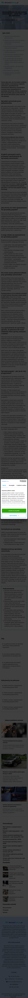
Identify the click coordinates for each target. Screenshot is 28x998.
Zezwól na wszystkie (14, 510)
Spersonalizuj (14, 515)
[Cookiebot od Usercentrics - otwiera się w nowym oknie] (20, 481)
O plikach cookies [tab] (21, 485)
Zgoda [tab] (4, 485)
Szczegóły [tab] (11, 485)
